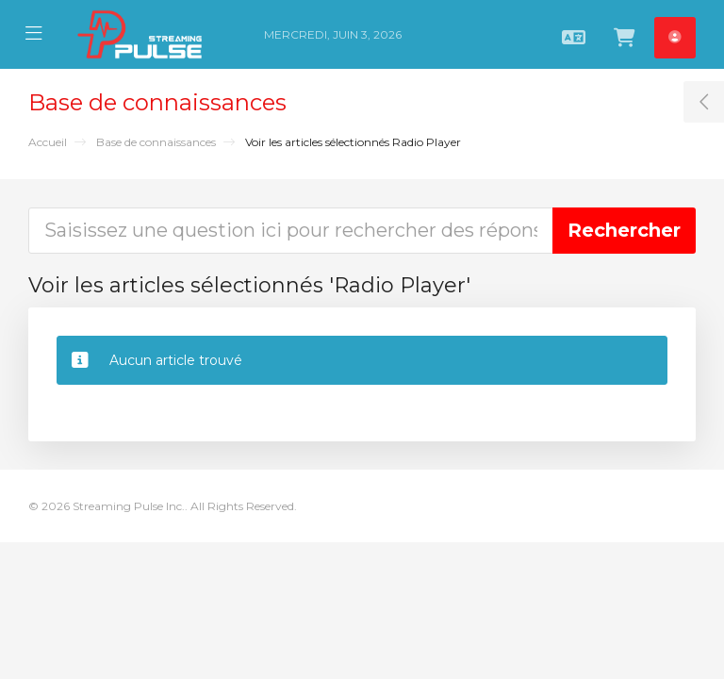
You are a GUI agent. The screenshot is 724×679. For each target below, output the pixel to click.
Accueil (47, 142)
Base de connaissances (156, 142)
